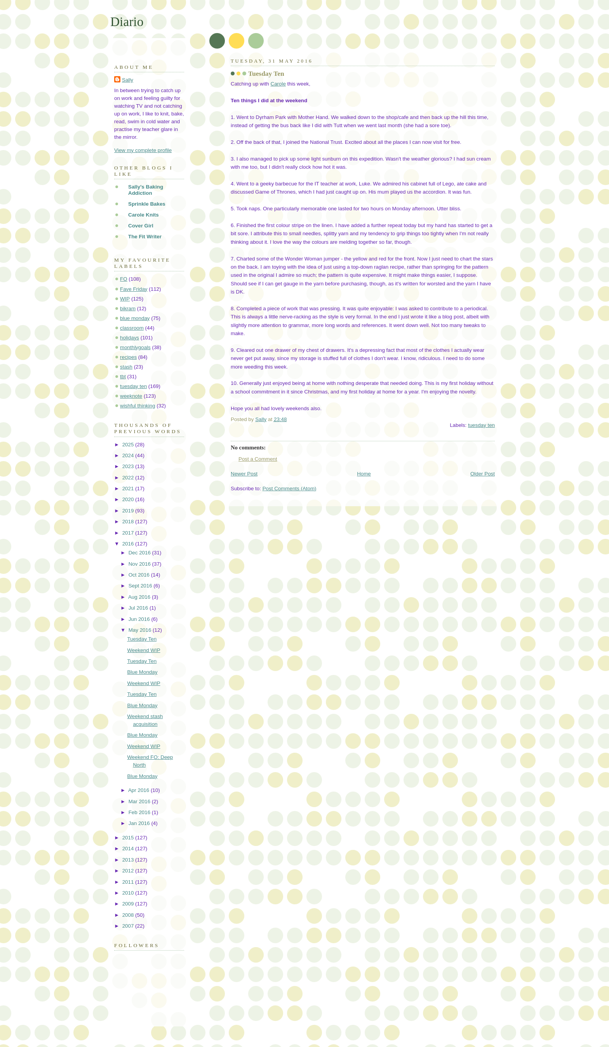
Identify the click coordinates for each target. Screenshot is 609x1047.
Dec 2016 (140, 553)
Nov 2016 (140, 564)
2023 (128, 466)
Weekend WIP (143, 650)
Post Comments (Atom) (290, 488)
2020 (128, 499)
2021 (128, 488)
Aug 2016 (140, 597)
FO (123, 279)
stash (126, 367)
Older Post (482, 474)
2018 (128, 521)
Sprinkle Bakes (146, 204)
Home (364, 474)
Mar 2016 (140, 801)
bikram (128, 308)
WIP (125, 299)
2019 (128, 511)
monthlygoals (135, 347)
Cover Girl (140, 226)
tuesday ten (481, 425)
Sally (127, 80)
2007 (128, 926)
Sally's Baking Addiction (145, 190)
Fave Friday (134, 289)
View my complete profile (143, 150)
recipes (128, 357)
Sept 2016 (141, 586)
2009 (128, 904)
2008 (128, 915)
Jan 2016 (140, 823)
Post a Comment (257, 459)
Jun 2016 (140, 619)
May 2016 (141, 630)
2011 (128, 882)
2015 (128, 838)
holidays (129, 338)
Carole (277, 84)
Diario (126, 21)
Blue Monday (142, 672)
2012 (128, 871)
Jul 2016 (139, 608)
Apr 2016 (139, 790)
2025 (128, 444)
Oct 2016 (140, 575)
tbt (123, 376)
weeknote (131, 396)
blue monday (135, 318)
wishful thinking (137, 406)
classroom (132, 328)
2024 (128, 455)
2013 (128, 860)
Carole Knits (143, 215)
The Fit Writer (145, 236)
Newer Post (244, 474)
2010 (128, 893)
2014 (128, 848)
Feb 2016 (140, 812)
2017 (128, 533)
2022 (128, 478)
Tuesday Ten (142, 639)
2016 (128, 544)
